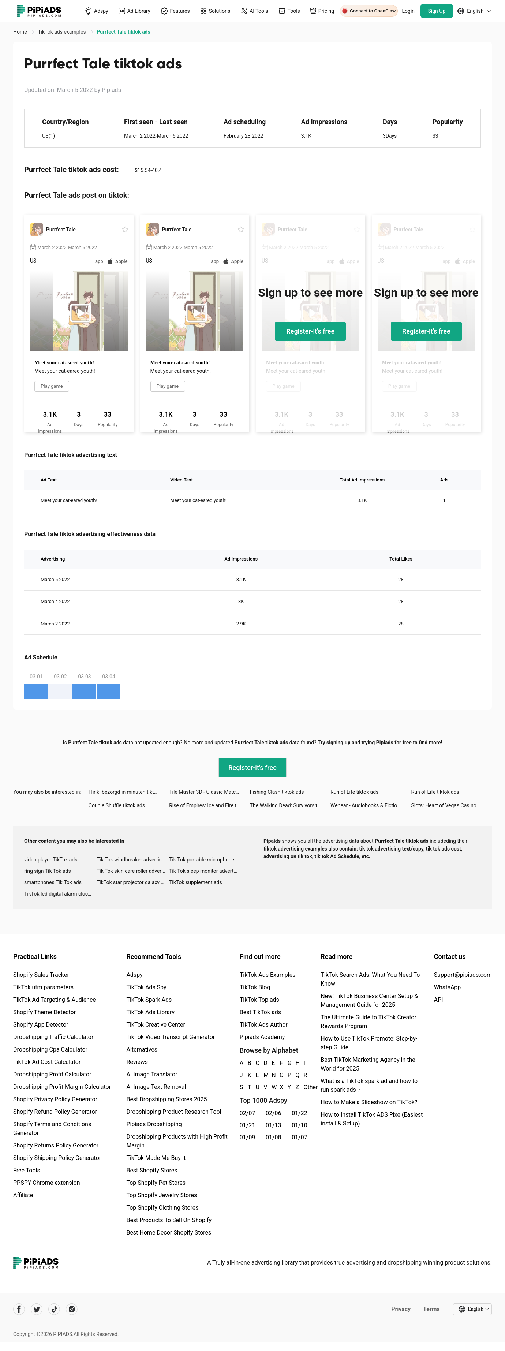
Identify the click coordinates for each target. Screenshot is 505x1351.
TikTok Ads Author (264, 1024)
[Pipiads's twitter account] (36, 1309)
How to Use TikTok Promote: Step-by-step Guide (369, 1043)
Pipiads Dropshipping (154, 1124)
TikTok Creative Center (155, 1024)
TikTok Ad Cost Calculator (47, 1061)
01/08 (273, 1137)
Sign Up (437, 11)
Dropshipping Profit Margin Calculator (62, 1086)
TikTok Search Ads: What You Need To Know (370, 979)
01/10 (299, 1125)
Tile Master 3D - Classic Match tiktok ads (209, 792)
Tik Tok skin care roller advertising (133, 871)
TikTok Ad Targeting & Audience (54, 999)
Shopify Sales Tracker (41, 974)
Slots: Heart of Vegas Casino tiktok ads (451, 805)
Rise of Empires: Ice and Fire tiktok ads (209, 805)
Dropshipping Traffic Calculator (53, 1037)
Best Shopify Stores (151, 1170)
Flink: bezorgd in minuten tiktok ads (129, 792)
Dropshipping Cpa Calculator (50, 1049)
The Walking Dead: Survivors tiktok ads (290, 805)
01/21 (247, 1125)
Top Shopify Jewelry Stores (161, 1195)
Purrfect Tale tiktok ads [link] (123, 32)
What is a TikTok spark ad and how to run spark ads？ (369, 1085)
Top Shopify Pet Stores (156, 1182)
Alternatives (141, 1049)
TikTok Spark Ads (149, 999)
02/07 (247, 1113)
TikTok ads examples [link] (62, 32)
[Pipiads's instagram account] (72, 1309)
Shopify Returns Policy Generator (55, 1145)
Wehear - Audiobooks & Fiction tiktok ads (370, 805)
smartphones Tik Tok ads (53, 882)
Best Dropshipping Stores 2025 (166, 1099)
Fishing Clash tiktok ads (277, 792)
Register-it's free (310, 331)
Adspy (134, 974)
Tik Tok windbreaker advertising (133, 860)
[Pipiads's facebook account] (19, 1309)
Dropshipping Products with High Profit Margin (176, 1141)
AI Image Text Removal (156, 1086)
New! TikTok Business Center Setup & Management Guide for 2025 (369, 1000)
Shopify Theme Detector (44, 1012)
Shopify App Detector (40, 1024)
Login (408, 11)
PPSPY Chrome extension (46, 1182)
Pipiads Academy (262, 1037)
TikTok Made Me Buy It (156, 1157)
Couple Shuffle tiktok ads (117, 805)
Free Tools (26, 1170)
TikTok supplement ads (195, 882)
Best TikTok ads (260, 1012)
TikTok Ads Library (150, 1012)
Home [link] (20, 32)
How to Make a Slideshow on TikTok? (369, 1102)
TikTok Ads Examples (268, 974)
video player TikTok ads (50, 860)
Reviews (137, 1061)
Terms (431, 1309)
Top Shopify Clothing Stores (162, 1207)
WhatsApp (447, 987)
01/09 (247, 1137)
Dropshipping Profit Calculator (52, 1074)
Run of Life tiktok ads (354, 792)
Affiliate (23, 1195)
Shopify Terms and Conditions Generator (52, 1128)
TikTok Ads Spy (146, 987)
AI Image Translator (151, 1074)
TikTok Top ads (259, 999)
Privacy (401, 1309)
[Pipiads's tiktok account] (54, 1309)
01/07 (299, 1137)
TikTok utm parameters (43, 987)
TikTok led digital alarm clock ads (60, 894)
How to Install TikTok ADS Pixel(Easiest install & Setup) (372, 1119)
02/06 (273, 1113)
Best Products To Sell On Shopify (169, 1220)
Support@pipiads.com (463, 974)
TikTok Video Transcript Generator (170, 1037)
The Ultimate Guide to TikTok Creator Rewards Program (368, 1022)
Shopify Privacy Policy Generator (55, 1099)
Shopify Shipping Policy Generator (57, 1157)
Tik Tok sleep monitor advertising (205, 871)
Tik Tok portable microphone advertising (205, 860)
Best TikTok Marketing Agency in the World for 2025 (368, 1064)
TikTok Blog (255, 987)
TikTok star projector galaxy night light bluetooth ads (133, 882)
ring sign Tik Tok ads (47, 871)
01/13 (273, 1125)
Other (303, 1087)
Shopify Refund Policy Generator (55, 1111)
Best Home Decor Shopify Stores (168, 1232)
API (438, 999)
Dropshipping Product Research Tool (173, 1111)
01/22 (299, 1113)
